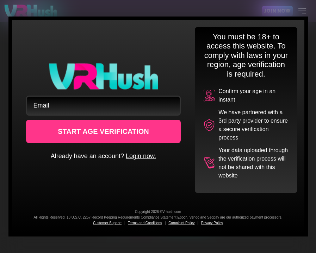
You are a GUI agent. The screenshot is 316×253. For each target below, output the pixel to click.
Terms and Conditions (145, 223)
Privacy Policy (212, 223)
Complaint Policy (181, 223)
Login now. (141, 156)
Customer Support (107, 223)
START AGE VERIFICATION (103, 131)
